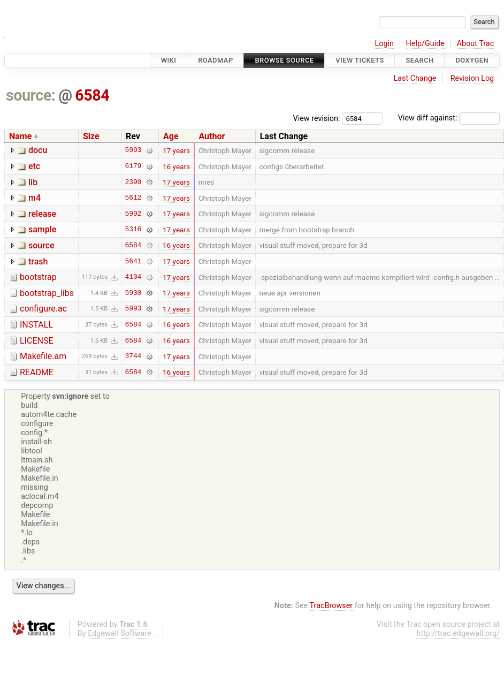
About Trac (475, 43)
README (37, 372)
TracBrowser (331, 605)
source (41, 245)
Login (384, 43)
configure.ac (43, 309)
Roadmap (215, 60)
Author (211, 136)
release (42, 214)
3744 (133, 356)
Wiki (169, 60)
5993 (133, 150)
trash (38, 261)
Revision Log (472, 78)
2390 (133, 182)
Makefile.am (43, 356)
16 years (176, 166)
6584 (92, 95)
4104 (133, 277)
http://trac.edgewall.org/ (458, 633)
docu (37, 150)
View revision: (316, 118)
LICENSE (36, 341)
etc (34, 166)
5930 (133, 293)
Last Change (414, 78)
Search (419, 60)
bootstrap (38, 277)
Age (171, 136)
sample (42, 229)
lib (32, 182)
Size (91, 136)
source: (31, 95)
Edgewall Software (119, 633)
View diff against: (449, 118)
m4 (34, 198)
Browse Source (284, 60)
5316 (133, 229)
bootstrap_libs (47, 293)
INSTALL (36, 325)
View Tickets (359, 60)
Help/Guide (425, 43)
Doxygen (471, 60)
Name (20, 136)
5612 (133, 198)
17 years (176, 150)
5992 (133, 213)
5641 (133, 261)
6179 (133, 166)
